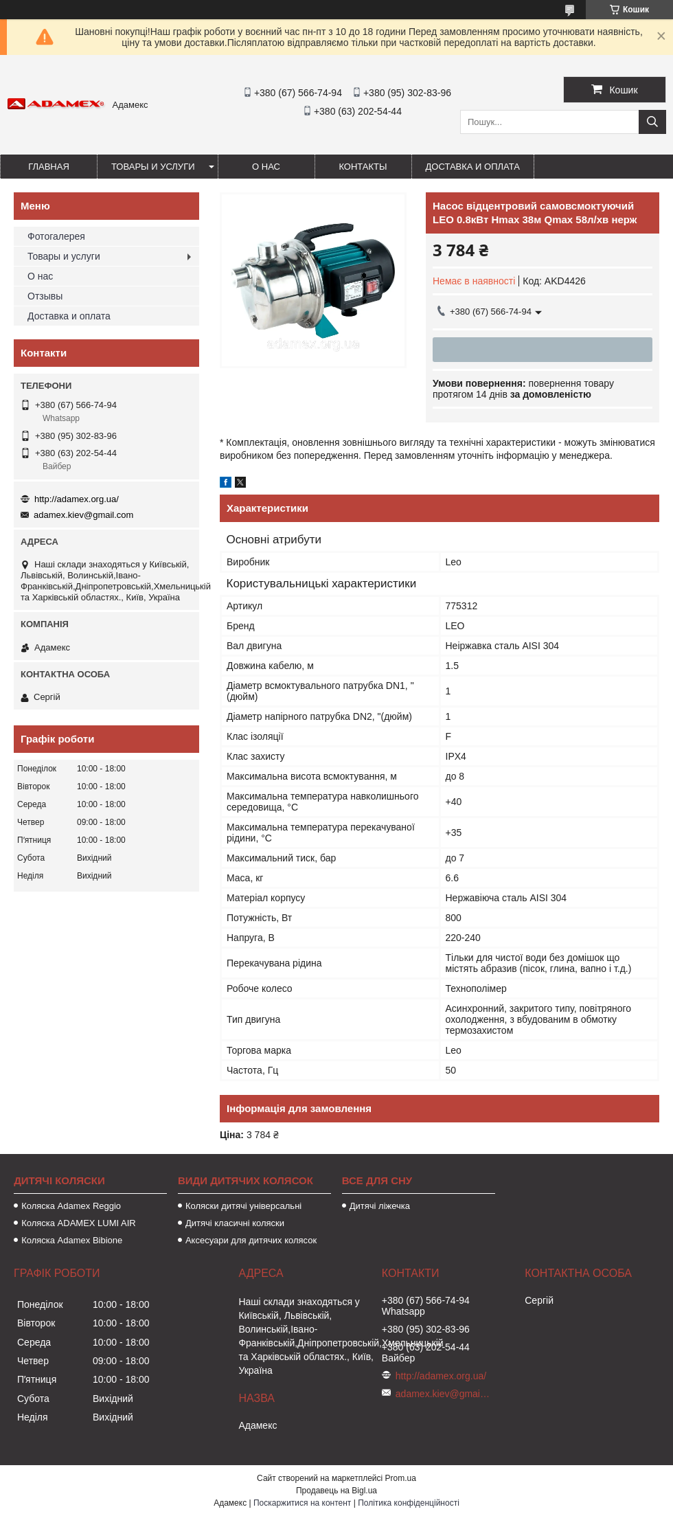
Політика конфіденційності (408, 1503)
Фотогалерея (56, 236)
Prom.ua (400, 1478)
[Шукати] (652, 122)
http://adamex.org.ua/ (76, 499)
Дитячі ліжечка (380, 1206)
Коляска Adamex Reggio (71, 1206)
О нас (266, 166)
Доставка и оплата (473, 166)
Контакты (363, 166)
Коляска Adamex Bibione (71, 1240)
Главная (48, 166)
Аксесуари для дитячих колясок (251, 1240)
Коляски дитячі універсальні (243, 1206)
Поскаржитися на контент (302, 1503)
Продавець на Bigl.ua (336, 1490)
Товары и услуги (153, 166)
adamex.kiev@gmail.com (83, 515)
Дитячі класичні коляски (234, 1223)
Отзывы (44, 296)
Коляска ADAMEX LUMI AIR (78, 1223)
